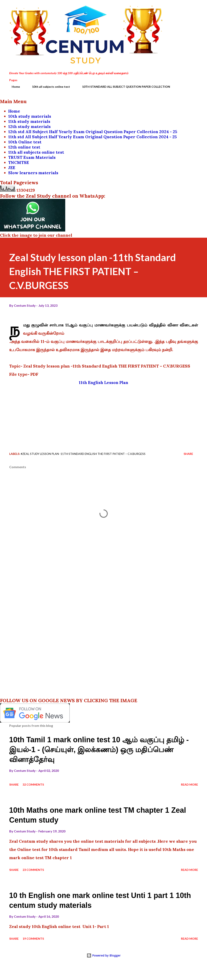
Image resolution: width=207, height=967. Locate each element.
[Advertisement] (103, 415)
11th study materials (29, 121)
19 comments (33, 938)
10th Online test (24, 141)
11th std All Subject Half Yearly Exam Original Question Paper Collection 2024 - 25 (92, 136)
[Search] (177, 7)
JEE (11, 167)
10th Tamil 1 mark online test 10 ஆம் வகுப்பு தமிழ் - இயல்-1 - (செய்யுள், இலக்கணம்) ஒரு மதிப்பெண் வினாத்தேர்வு (99, 749)
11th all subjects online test (36, 152)
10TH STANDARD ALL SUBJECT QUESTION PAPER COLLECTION (124, 86)
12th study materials (29, 126)
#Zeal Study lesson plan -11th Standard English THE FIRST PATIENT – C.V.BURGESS (83, 453)
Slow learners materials (33, 172)
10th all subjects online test (48, 86)
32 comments (33, 784)
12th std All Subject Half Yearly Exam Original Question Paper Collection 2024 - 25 (92, 131)
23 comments (33, 869)
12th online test (24, 147)
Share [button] (188, 453)
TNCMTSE (18, 162)
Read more (189, 784)
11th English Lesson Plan (103, 382)
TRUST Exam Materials (32, 157)
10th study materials (29, 116)
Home (13, 86)
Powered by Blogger (104, 955)
